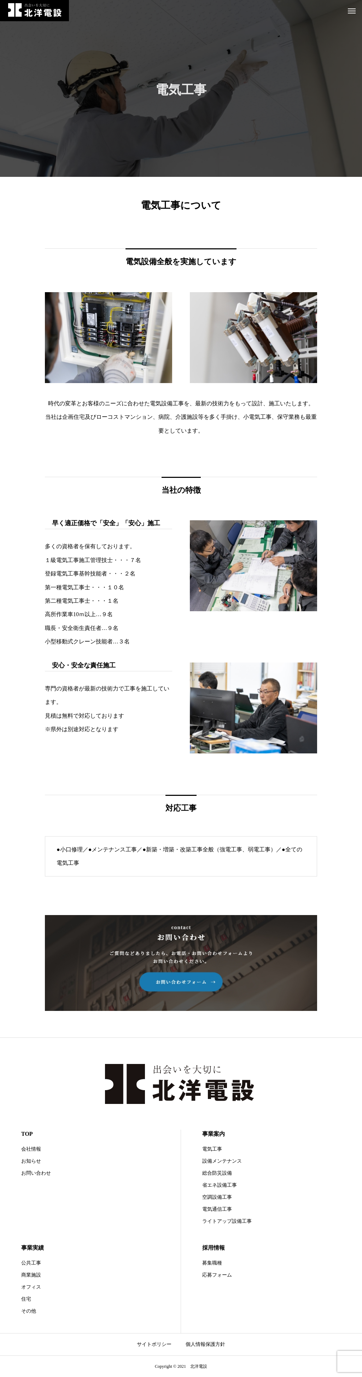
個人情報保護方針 (205, 1344)
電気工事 (212, 1149)
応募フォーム (217, 1275)
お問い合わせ (36, 1173)
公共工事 (31, 1263)
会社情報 (31, 1149)
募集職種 (212, 1263)
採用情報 (213, 1248)
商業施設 (31, 1275)
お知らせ (31, 1161)
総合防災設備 (217, 1173)
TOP (27, 1134)
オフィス (31, 1287)
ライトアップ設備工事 (227, 1221)
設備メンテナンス (222, 1161)
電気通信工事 (217, 1209)
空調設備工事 (217, 1197)
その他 (28, 1311)
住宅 (26, 1299)
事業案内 (213, 1134)
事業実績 (32, 1248)
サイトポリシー (154, 1344)
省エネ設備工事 (219, 1185)
